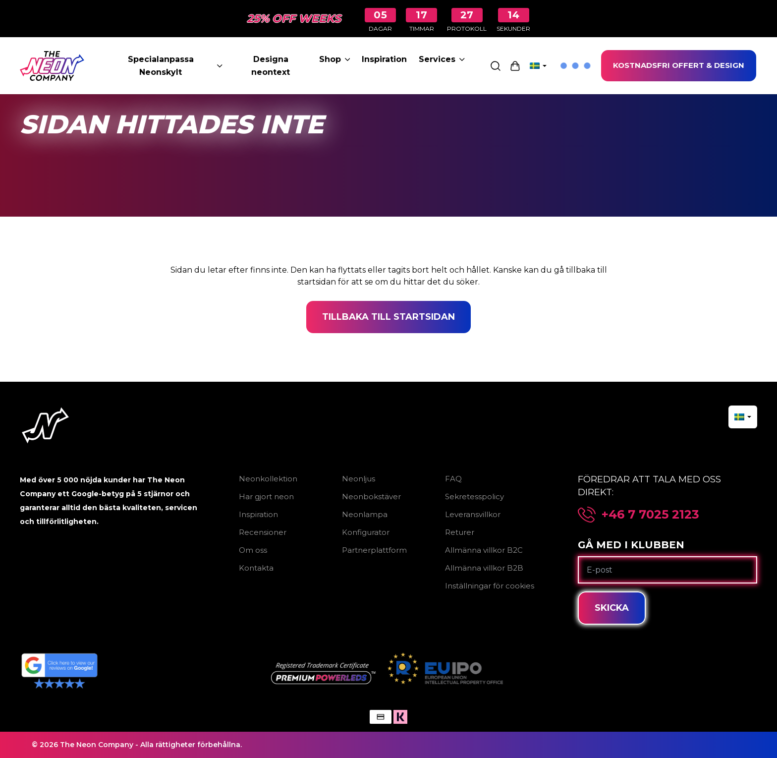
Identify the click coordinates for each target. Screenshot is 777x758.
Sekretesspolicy (474, 496)
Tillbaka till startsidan (388, 316)
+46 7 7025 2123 (650, 515)
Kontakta (256, 568)
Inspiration (384, 59)
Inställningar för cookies (489, 585)
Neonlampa (365, 514)
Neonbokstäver (371, 496)
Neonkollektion (268, 478)
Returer (459, 532)
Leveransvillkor (472, 514)
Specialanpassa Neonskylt (175, 66)
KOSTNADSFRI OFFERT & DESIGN (678, 65)
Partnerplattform (374, 550)
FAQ (453, 478)
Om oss (253, 550)
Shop (334, 59)
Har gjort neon (266, 496)
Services (442, 59)
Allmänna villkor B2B (484, 568)
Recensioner (262, 532)
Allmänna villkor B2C (484, 550)
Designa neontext (270, 66)
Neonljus (358, 478)
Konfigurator (365, 532)
